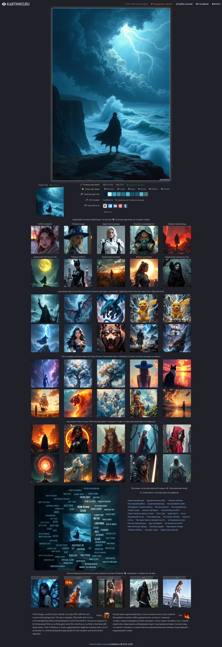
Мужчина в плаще (174, 526)
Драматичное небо (155, 500)
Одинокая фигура (136, 500)
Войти (216, 4)
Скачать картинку (135, 185)
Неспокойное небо (175, 504)
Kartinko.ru (108, 200)
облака (98, 356)
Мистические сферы (137, 526)
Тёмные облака (175, 500)
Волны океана (161, 507)
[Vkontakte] (115, 206)
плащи (85, 421)
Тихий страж (133, 510)
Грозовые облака (171, 517)
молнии (86, 291)
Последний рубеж (136, 504)
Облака (153, 189)
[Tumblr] (125, 206)
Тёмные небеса (135, 530)
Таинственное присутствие (141, 513)
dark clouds (87, 617)
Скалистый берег (150, 510)
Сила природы (153, 517)
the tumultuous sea (79, 624)
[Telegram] (110, 206)
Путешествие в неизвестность (150, 520)
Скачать (54, 185)
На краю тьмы (151, 530)
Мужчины (109, 189)
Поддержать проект (162, 4)
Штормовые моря (176, 520)
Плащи (142, 189)
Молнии (165, 189)
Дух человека (155, 523)
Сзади (121, 189)
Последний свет (179, 507)
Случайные (202, 4)
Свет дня (160, 513)
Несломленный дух (137, 523)
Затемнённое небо (173, 523)
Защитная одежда (169, 530)
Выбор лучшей (184, 4)
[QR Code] (105, 206)
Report (108, 212)
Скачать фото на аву (99, 644)
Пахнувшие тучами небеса (140, 507)
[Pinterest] (120, 206)
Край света (172, 513)
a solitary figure (51, 614)
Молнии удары (156, 526)
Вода (131, 189)
